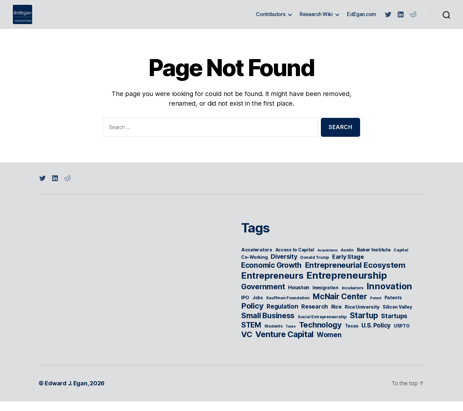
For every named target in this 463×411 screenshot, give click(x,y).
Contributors (270, 19)
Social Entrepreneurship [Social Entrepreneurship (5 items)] (322, 326)
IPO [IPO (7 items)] (245, 307)
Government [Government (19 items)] (263, 296)
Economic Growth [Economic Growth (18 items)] (271, 274)
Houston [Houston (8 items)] (298, 297)
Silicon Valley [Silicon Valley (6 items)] (397, 316)
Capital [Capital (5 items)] (401, 259)
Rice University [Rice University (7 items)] (362, 316)
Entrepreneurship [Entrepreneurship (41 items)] (346, 285)
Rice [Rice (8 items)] (336, 316)
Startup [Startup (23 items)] (364, 325)
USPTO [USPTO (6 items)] (402, 335)
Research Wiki (316, 19)
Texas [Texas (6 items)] (352, 335)
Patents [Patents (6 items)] (393, 307)
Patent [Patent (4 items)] (375, 308)
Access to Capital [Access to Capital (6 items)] (295, 259)
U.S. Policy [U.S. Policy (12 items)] (376, 335)
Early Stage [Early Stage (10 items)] (348, 266)
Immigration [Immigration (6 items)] (326, 297)
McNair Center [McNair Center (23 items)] (340, 306)
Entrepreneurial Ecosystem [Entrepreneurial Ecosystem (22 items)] (355, 274)
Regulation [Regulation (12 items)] (282, 316)
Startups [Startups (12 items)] (394, 325)
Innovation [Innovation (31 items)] (389, 296)
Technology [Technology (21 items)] (320, 334)
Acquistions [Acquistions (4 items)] (327, 260)
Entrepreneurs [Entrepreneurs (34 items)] (272, 285)
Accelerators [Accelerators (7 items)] (256, 259)
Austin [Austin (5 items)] (347, 259)
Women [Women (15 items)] (329, 344)
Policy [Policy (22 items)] (252, 315)
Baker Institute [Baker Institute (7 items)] (374, 259)
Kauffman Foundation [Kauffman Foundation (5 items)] (288, 307)
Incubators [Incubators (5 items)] (352, 297)
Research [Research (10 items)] (314, 316)
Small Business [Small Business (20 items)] (268, 325)
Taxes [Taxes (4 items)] (291, 336)
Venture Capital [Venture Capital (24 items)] (284, 344)
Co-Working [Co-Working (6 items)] (254, 266)
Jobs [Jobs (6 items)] (257, 307)
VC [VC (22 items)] (246, 344)
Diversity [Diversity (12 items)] (284, 266)
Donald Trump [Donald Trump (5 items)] (314, 267)
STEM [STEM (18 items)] (251, 334)
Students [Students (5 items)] (273, 335)
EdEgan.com (361, 19)
